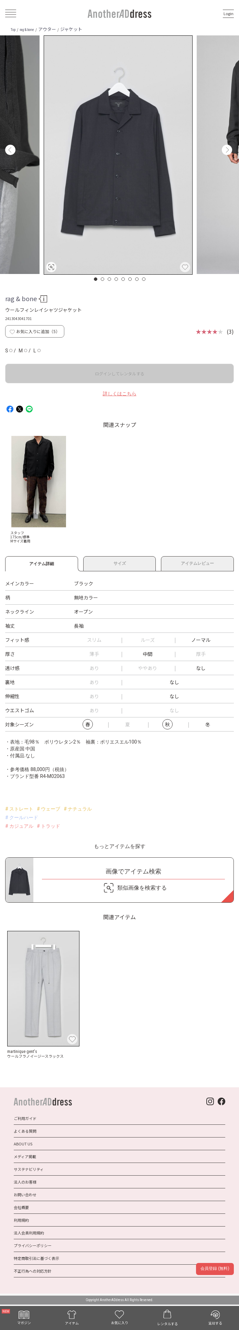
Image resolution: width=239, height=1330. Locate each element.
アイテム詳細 (41, 562)
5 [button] (123, 279)
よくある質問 (25, 1131)
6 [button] (130, 279)
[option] (118, 155)
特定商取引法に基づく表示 (36, 1258)
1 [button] (96, 279)
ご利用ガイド (25, 1118)
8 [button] (144, 279)
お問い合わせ (25, 1194)
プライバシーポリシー (33, 1245)
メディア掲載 (25, 1156)
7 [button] (137, 279)
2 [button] (103, 279)
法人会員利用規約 (29, 1232)
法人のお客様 (25, 1181)
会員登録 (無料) (214, 1268)
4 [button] (117, 279)
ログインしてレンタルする (119, 373)
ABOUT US (23, 1143)
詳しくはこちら (120, 393)
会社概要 (21, 1207)
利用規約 (21, 1220)
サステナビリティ (29, 1169)
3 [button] (110, 279)
